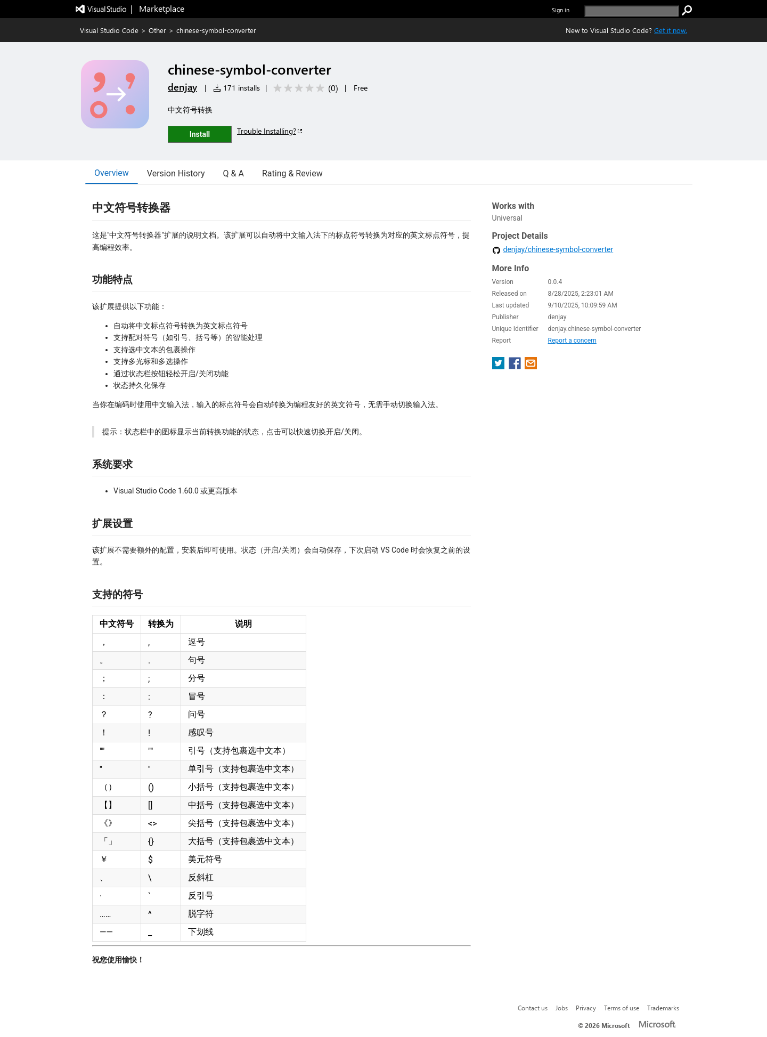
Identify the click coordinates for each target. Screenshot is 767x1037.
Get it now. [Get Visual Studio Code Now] (670, 30)
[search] (631, 11)
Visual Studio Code (109, 30)
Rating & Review (292, 173)
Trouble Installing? (270, 131)
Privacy (586, 1007)
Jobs (562, 1007)
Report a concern (572, 340)
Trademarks (663, 1007)
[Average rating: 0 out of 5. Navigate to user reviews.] (303, 88)
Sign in (560, 10)
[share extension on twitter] (499, 366)
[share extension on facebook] (516, 366)
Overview (111, 173)
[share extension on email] (531, 366)
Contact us (533, 1007)
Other (157, 30)
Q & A (233, 173)
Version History (176, 173)
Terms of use (621, 1007)
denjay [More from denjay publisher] (182, 86)
